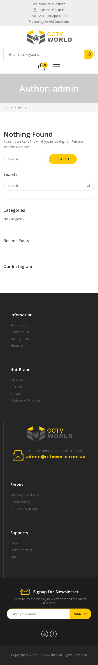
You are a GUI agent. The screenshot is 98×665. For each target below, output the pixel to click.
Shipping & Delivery (24, 495)
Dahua (15, 393)
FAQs (14, 543)
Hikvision (16, 380)
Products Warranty (24, 508)
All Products (19, 325)
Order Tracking (21, 550)
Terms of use (20, 332)
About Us (17, 345)
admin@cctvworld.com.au (56, 457)
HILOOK (16, 387)
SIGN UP (80, 614)
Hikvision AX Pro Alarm (26, 400)
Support (16, 557)
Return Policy (20, 502)
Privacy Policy (20, 339)
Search (63, 159)
